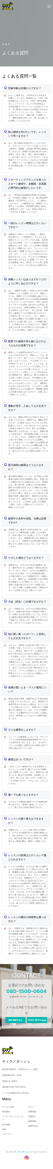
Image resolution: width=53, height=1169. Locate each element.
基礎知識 (32, 1111)
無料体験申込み (15, 1020)
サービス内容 (8, 1107)
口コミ (31, 1107)
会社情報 (6, 1124)
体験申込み (33, 1126)
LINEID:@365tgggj (37, 1020)
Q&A (4, 1129)
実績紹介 (32, 1116)
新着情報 (32, 1121)
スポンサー (7, 1134)
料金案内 (6, 1111)
